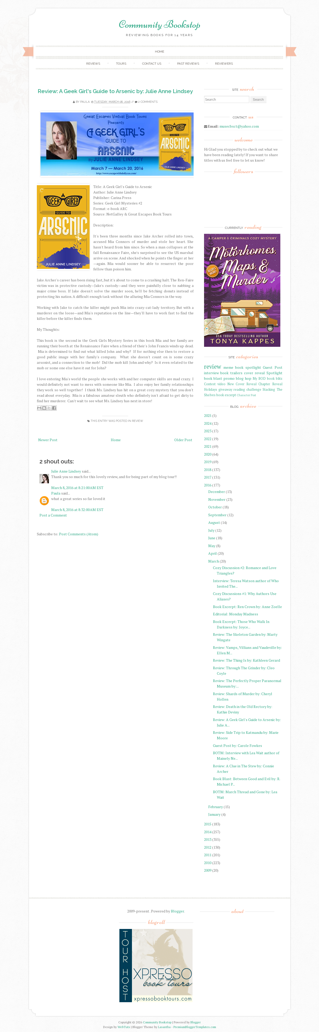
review (137, 421)
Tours (121, 63)
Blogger (177, 911)
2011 (207, 854)
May (211, 545)
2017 (207, 477)
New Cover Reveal (242, 384)
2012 (207, 847)
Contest (210, 384)
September (217, 514)
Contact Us (151, 63)
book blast (213, 378)
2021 (207, 446)
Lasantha (164, 1027)
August (214, 522)
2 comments (148, 102)
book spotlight (248, 367)
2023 (207, 430)
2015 (207, 823)
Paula (85, 102)
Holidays (210, 389)
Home (159, 51)
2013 (207, 839)
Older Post (183, 439)
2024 (207, 423)
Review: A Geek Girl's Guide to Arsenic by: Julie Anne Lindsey (115, 91)
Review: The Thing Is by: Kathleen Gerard (246, 660)
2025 (207, 415)
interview (211, 372)
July (211, 530)
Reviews (93, 63)
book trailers (231, 372)
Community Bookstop (159, 24)
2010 (207, 862)
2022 (207, 438)
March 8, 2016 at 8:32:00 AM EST (77, 509)
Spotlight (274, 372)
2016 (207, 485)
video (221, 384)
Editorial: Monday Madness (235, 613)
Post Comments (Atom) (78, 533)
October (215, 506)
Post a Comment (53, 515)
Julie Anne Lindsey (66, 471)
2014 (207, 831)
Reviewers (224, 63)
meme (228, 367)
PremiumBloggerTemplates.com (194, 1027)
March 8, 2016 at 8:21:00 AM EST (77, 487)
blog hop (243, 378)
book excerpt (226, 395)
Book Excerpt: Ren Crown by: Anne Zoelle (247, 606)
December (216, 491)
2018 (207, 469)
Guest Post (272, 367)
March (213, 561)
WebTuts (124, 1027)
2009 (207, 870)
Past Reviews (188, 63)
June (211, 537)
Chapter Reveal (270, 384)
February (215, 806)
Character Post (246, 395)
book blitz (274, 378)
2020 (207, 454)
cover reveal (254, 372)
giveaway (225, 389)
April (212, 553)
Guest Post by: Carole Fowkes (237, 745)
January (214, 814)
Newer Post (47, 439)
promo (229, 378)
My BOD (259, 378)
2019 (207, 461)
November (216, 499)
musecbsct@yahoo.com (239, 126)
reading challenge (247, 389)
